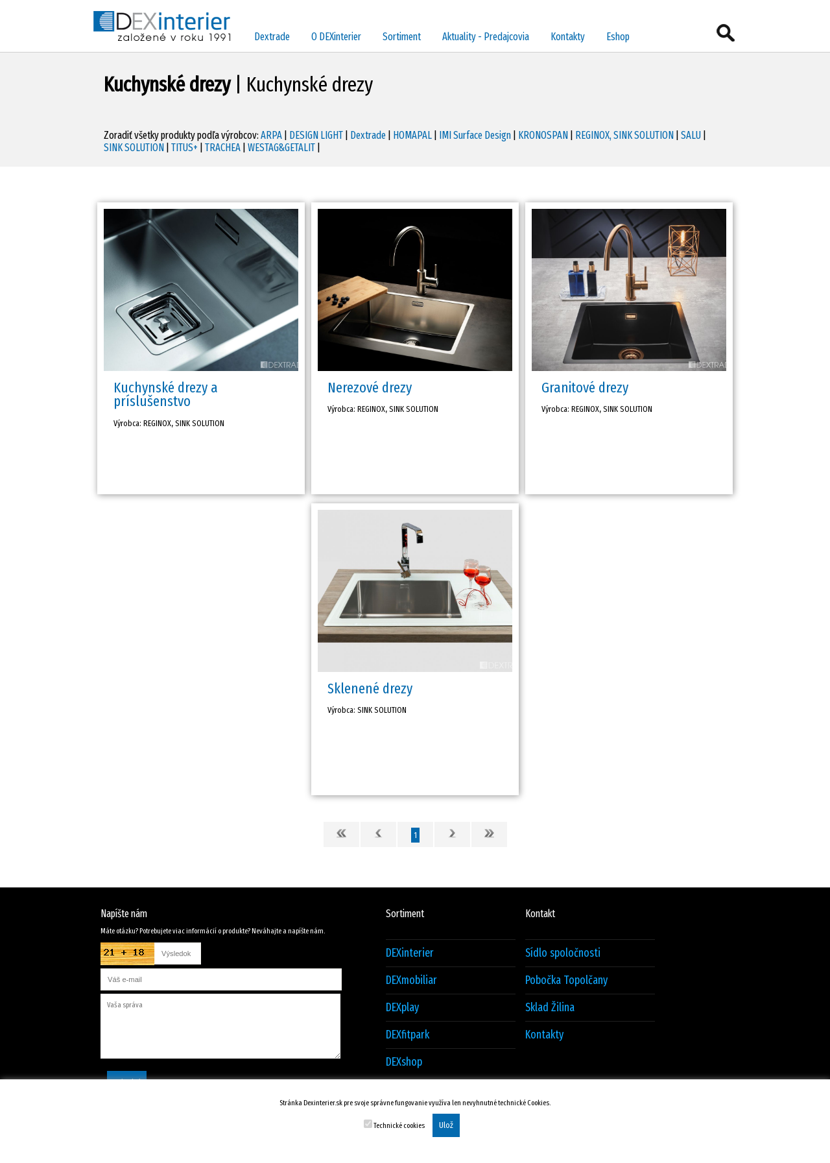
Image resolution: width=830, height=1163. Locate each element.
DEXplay (402, 1007)
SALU (691, 135)
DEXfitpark (407, 1035)
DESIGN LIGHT (316, 135)
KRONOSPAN (543, 135)
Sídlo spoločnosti (562, 953)
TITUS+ (184, 147)
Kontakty (568, 36)
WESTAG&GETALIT (281, 147)
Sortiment (402, 36)
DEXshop (404, 1062)
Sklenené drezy (369, 688)
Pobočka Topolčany (566, 980)
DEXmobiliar (411, 980)
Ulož (446, 1125)
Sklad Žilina (550, 1007)
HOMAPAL (412, 135)
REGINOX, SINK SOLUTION (624, 135)
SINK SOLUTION (134, 147)
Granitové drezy (584, 387)
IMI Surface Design (475, 135)
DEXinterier (410, 953)
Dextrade (272, 36)
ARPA (271, 135)
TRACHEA (223, 147)
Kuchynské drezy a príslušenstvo (165, 394)
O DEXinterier (336, 36)
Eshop (618, 36)
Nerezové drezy (369, 387)
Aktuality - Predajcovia (485, 36)
